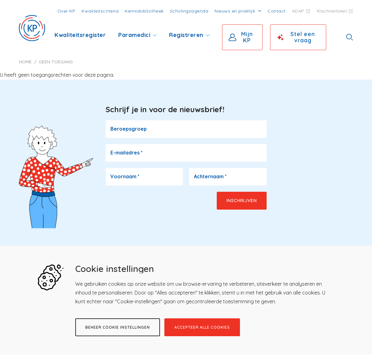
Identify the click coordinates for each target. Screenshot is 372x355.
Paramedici (134, 35)
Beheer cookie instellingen (117, 327)
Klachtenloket (332, 11)
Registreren (186, 35)
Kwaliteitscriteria (100, 11)
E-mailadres (126, 152)
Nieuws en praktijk (235, 11)
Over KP (66, 11)
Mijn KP (247, 37)
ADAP (298, 11)
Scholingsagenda (189, 11)
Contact (277, 11)
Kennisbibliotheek (144, 11)
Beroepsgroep (128, 129)
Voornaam (125, 176)
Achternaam (210, 176)
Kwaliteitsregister (80, 35)
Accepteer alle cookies (202, 327)
